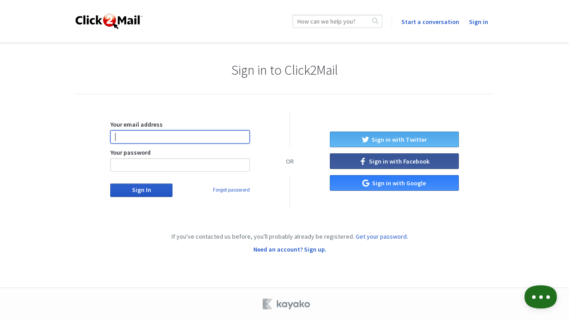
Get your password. (382, 236)
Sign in (478, 22)
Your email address (179, 132)
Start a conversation (430, 22)
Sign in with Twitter (394, 140)
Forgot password (231, 189)
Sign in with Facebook (394, 161)
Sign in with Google (394, 183)
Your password (179, 160)
